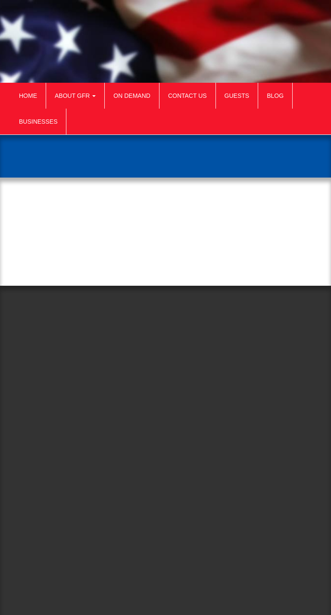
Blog (275, 95)
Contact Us (187, 95)
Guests (237, 95)
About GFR (75, 95)
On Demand (131, 95)
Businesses (38, 121)
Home (28, 95)
